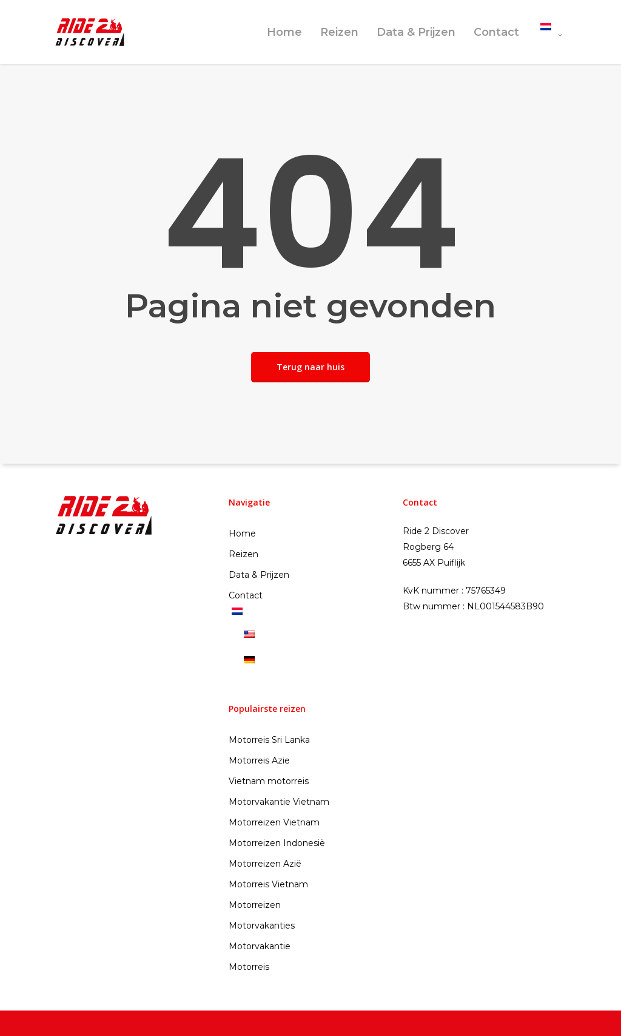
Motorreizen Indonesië (277, 843)
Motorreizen (255, 904)
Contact (496, 32)
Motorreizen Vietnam (274, 822)
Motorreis (249, 966)
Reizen (339, 32)
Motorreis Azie (259, 760)
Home (284, 32)
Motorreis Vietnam (268, 884)
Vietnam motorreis (269, 781)
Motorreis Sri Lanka (269, 739)
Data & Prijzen (416, 32)
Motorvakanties (262, 925)
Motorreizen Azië (265, 863)
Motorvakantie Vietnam (279, 801)
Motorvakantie (259, 946)
